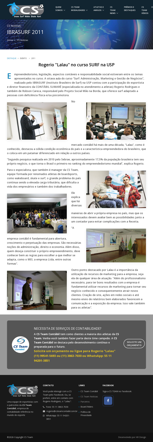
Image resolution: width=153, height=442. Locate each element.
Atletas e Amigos (99, 8)
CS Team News (112, 10)
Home (10, 40)
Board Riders (87, 406)
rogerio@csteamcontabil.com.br (61, 411)
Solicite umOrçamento (134, 343)
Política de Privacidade (86, 413)
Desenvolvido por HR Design (132, 437)
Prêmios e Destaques (130, 8)
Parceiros (85, 401)
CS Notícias (22, 40)
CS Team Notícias (89, 396)
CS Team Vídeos (144, 10)
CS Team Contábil (89, 391)
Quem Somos (59, 8)
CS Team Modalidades (78, 8)
